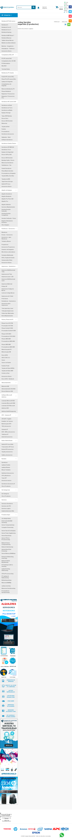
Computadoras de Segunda (6, 84)
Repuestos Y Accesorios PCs (8, 97)
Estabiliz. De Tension (7, 421)
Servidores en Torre (7, 107)
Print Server (5, 298)
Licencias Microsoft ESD (8, 400)
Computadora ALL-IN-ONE (9, 61)
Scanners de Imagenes (8, 249)
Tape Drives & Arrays (7, 181)
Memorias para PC (7, 349)
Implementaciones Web (8, 511)
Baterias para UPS (6, 423)
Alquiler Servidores (7, 194)
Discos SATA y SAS (7, 154)
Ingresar (44, 7)
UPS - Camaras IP (6, 415)
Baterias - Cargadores (7, 46)
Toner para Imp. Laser (7, 308)
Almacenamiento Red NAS (8, 388)
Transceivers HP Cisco (8, 446)
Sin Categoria (5, 493)
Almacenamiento (6, 382)
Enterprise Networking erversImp (7, 557)
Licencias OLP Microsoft (8, 405)
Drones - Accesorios (7, 234)
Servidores (4, 462)
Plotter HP (4, 286)
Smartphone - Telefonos (8, 48)
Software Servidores (7, 139)
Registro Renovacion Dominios (7, 221)
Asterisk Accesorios (7, 436)
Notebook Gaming (6, 32)
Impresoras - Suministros (8, 266)
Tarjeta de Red (5, 126)
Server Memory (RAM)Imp (8, 553)
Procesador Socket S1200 (9, 330)
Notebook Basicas (6, 38)
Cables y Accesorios (7, 455)
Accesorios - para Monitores (6, 238)
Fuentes (4, 129)
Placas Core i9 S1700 (7, 323)
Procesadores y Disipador (9, 173)
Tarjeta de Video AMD (7, 370)
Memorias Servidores (7, 162)
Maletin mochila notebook (8, 43)
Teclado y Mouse (6, 241)
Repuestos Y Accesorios (8, 93)
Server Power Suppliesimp (9, 533)
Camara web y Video (7, 260)
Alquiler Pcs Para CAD (7, 198)
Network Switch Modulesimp (6, 561)
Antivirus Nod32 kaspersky (9, 411)
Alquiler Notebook (6, 196)
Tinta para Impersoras (7, 310)
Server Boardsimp (6, 535)
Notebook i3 (5, 24)
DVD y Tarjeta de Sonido (8, 257)
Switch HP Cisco (6, 184)
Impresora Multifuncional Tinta (8, 271)
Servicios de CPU (6, 506)
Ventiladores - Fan (6, 165)
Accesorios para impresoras (6, 304)
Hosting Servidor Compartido (6, 214)
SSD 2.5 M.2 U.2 (6, 357)
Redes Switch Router (7, 440)
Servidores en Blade (7, 110)
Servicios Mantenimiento (8, 207)
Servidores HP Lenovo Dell (9, 101)
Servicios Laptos (6, 508)
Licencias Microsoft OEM (8, 403)
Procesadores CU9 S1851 (8, 336)
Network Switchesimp (7, 547)
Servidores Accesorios (8, 134)
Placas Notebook (6, 91)
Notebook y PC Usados (8, 73)
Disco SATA (5, 355)
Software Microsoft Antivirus (7, 396)
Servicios (4, 500)
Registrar (44, 8)
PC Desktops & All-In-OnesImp (7, 565)
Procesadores (5, 131)
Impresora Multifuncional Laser (8, 279)
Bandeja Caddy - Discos (8, 160)
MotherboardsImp (6, 580)
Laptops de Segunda (7, 81)
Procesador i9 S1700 (7, 325)
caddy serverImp (6, 586)
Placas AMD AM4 (6, 338)
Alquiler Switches (6, 204)
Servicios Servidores (7, 503)
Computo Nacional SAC (29, 836)
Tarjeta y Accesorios (7, 451)
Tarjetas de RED (6, 179)
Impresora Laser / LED (7, 276)
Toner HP (4, 478)
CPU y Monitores (6, 475)
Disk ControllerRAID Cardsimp (7, 521)
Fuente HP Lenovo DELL (8, 76)
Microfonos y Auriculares (8, 252)
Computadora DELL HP (8, 54)
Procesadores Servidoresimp (5, 591)
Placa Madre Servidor (7, 171)
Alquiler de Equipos (7, 190)
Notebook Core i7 (6, 29)
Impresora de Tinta (7, 274)
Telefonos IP (5, 434)
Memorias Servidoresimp (8, 588)
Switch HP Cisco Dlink (7, 444)
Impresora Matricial (7, 284)
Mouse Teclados (6, 470)
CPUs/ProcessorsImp (7, 573)
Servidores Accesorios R (8, 483)
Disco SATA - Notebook (8, 379)
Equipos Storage (6, 112)
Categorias (7, 15)
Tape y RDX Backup (7, 116)
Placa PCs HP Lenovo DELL (9, 79)
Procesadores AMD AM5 (8, 347)
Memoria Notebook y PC (8, 89)
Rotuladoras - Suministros (9, 301)
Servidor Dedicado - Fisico (9, 218)
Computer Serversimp (7, 527)
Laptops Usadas (6, 465)
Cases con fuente (6, 362)
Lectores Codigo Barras (8, 293)
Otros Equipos (5, 225)
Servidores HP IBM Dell (8, 147)
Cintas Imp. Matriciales (8, 313)
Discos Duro (5, 118)
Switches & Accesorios (8, 473)
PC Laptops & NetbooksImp (5, 577)
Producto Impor (6, 514)
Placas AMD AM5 (6, 344)
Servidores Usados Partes (9, 143)
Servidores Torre (6, 149)
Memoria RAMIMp (6, 582)
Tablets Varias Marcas (8, 40)
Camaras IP (5, 429)
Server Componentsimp (8, 525)
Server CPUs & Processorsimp (6, 538)
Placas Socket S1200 (7, 328)
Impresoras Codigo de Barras (8, 289)
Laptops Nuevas (6, 467)
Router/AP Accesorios (7, 449)
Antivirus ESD (5, 408)
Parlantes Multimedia (7, 255)
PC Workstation (6, 63)
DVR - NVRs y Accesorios (8, 432)
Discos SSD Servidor (7, 121)
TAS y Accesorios (6, 426)
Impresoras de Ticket (7, 296)
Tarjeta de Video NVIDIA (8, 368)
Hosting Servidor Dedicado (6, 210)
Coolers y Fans (5, 373)
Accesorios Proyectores (8, 247)
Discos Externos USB (7, 391)
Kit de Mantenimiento (7, 315)
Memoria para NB (6, 352)
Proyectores (5, 244)
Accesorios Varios (6, 51)
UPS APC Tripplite (6, 418)
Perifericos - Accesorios (8, 228)
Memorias (4, 123)
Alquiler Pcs (5, 201)
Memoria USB (5, 386)
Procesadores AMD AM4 (8, 341)
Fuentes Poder (5, 365)
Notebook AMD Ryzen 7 (8, 35)
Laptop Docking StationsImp (6, 569)
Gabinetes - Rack (6, 137)
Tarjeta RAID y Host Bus (8, 175)
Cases (3, 360)
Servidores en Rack (7, 105)
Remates (4, 458)
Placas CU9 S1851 (6, 334)
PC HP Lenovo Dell (6, 58)
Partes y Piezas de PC (7, 319)
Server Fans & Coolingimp (8, 530)
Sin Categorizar (6, 490)
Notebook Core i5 (6, 27)
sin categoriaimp (6, 518)
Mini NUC (4, 66)
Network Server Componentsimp (6, 543)
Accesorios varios (6, 480)
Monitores (4, 232)
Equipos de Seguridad (7, 152)
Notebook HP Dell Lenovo (8, 21)
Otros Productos (6, 486)
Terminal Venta (6, 69)
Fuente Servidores (6, 168)
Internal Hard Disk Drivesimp (6, 550)
